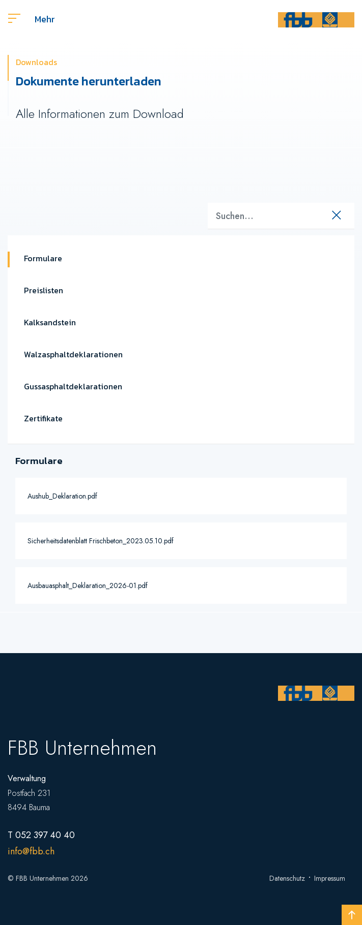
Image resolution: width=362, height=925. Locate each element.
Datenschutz (287, 878)
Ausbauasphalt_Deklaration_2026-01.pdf (87, 585)
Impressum (329, 878)
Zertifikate (43, 418)
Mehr (31, 19)
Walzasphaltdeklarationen (73, 354)
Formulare (43, 258)
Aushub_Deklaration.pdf (62, 496)
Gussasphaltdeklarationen (73, 386)
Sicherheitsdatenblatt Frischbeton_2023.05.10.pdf (100, 541)
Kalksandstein (50, 322)
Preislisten (43, 290)
